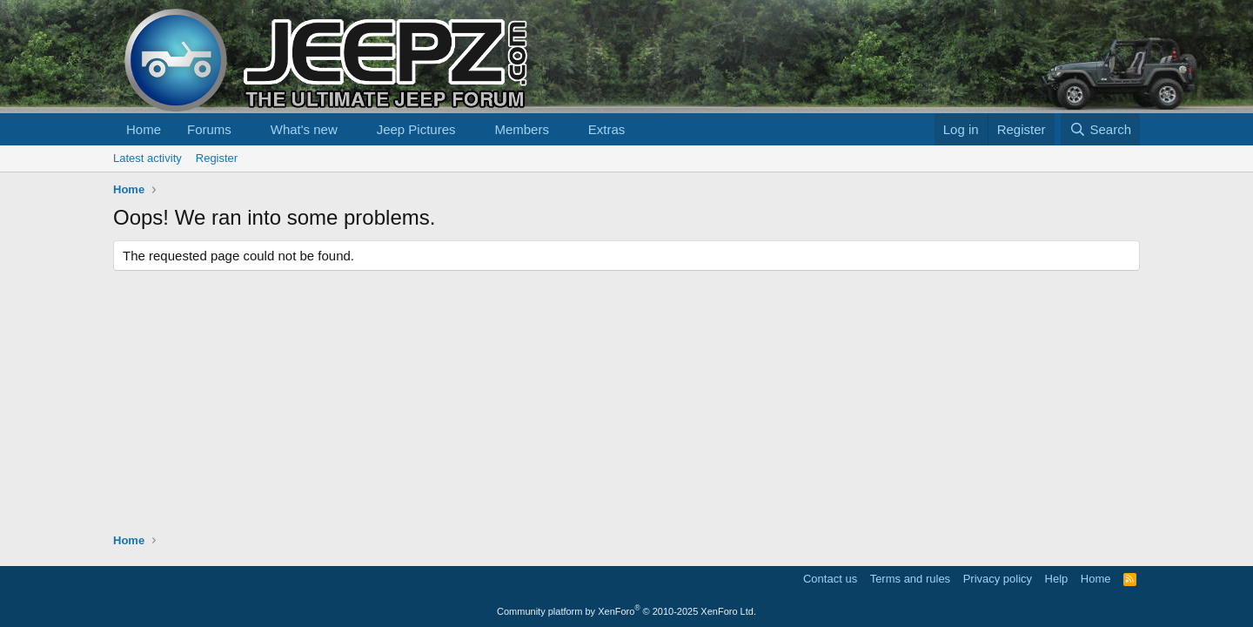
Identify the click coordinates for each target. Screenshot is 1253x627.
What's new (304, 129)
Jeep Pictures (416, 129)
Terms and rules (910, 578)
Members (521, 129)
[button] (245, 129)
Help (1057, 578)
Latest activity (147, 158)
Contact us (830, 578)
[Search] (1100, 129)
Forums (209, 129)
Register (217, 158)
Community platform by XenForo (626, 611)
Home (143, 129)
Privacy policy (997, 578)
